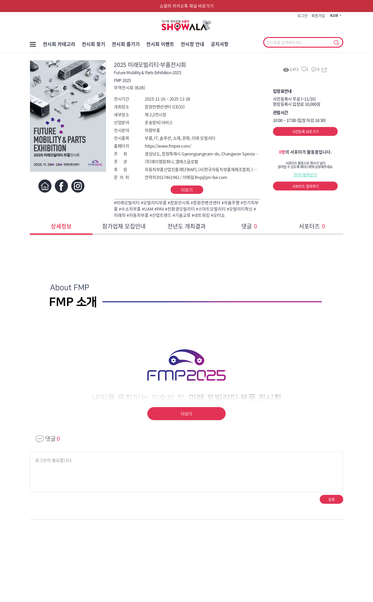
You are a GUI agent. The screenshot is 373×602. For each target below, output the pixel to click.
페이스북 (61, 186)
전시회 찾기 (93, 44)
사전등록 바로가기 (305, 131)
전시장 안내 (192, 44)
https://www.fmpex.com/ (168, 146)
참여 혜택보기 (305, 174)
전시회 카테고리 (59, 44)
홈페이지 (44, 186)
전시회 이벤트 (160, 44)
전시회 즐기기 (126, 44)
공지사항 (220, 44)
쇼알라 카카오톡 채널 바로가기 (187, 6)
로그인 (303, 15)
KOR (334, 15)
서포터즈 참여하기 (305, 186)
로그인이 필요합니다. (54, 460)
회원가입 (318, 15)
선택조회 (336, 43)
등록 (331, 499)
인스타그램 (77, 186)
